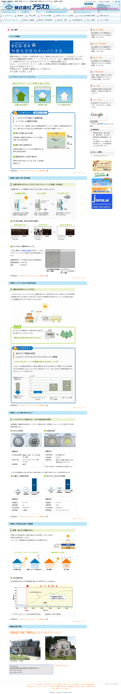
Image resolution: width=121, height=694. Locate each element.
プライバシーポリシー (10, 20)
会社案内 (20, 15)
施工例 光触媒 (28, 20)
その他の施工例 (76, 20)
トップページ (7, 15)
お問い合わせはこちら (62, 665)
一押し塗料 (32, 15)
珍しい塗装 (91, 20)
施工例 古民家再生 (46, 20)
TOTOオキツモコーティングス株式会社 (32, 171)
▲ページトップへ (79, 173)
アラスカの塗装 (46, 15)
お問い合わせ (104, 15)
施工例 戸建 (62, 20)
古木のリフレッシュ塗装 (64, 15)
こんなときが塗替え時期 (86, 15)
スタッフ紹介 (104, 20)
